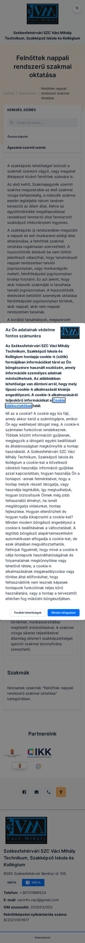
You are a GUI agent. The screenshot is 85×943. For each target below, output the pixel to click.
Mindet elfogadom (63, 612)
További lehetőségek (27, 612)
